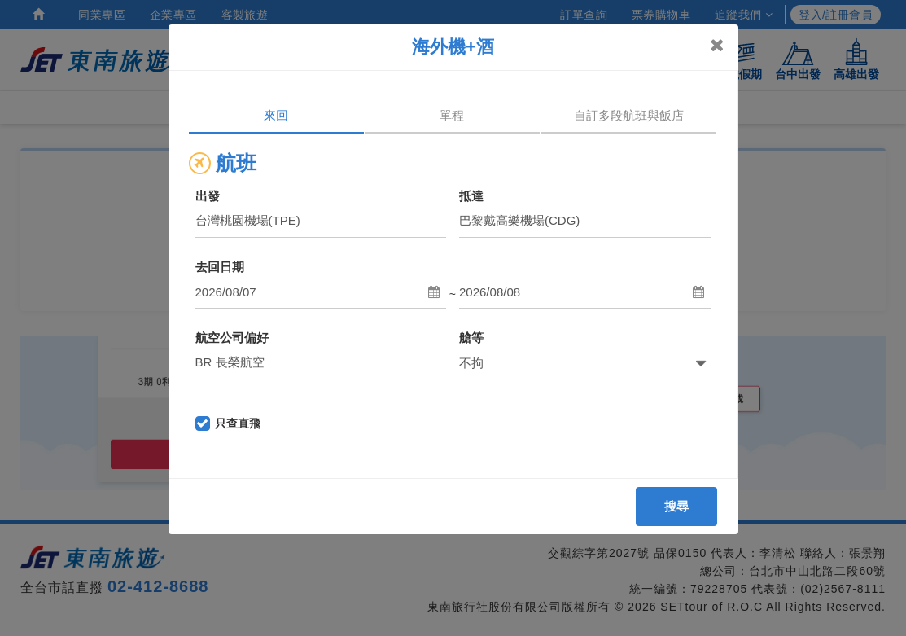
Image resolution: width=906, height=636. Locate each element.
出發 (207, 196)
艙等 (471, 337)
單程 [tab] (452, 115)
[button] (321, 292)
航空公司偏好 (232, 337)
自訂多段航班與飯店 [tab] (629, 115)
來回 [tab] (276, 115)
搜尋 (676, 506)
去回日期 (219, 267)
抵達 (471, 196)
